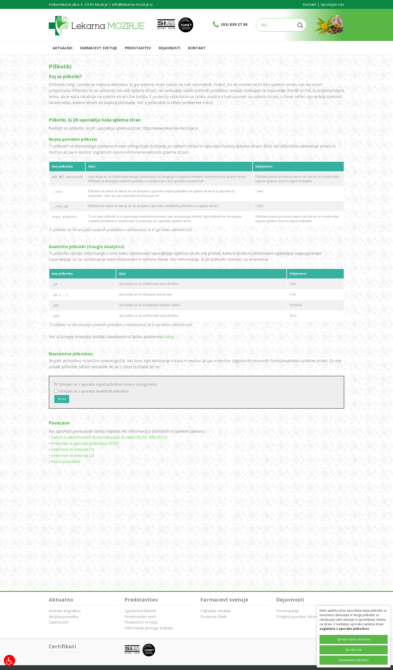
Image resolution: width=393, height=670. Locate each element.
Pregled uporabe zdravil (297, 616)
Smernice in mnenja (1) (72, 449)
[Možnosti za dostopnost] (9, 660)
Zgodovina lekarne (140, 610)
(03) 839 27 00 (234, 24)
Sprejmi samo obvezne (353, 639)
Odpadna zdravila (215, 610)
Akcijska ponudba (63, 616)
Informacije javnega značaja (149, 627)
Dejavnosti (290, 599)
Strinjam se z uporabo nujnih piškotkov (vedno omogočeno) (108, 384)
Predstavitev (141, 599)
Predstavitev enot (140, 616)
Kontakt (309, 4)
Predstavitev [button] (138, 47)
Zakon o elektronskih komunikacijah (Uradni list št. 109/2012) (109, 437)
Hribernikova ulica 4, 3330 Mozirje (78, 4)
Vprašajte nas (332, 4)
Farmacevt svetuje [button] (98, 47)
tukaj (207, 102)
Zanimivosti (58, 622)
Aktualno (62, 47)
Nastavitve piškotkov (354, 660)
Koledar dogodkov (65, 610)
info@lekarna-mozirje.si (132, 4)
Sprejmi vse (354, 650)
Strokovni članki (213, 616)
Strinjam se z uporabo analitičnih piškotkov (94, 391)
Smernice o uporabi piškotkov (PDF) (85, 443)
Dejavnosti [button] (169, 47)
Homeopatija (287, 610)
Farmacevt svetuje (224, 599)
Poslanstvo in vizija (141, 622)
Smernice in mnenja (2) (72, 455)
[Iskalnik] (281, 25)
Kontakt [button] (197, 47)
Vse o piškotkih (65, 461)
